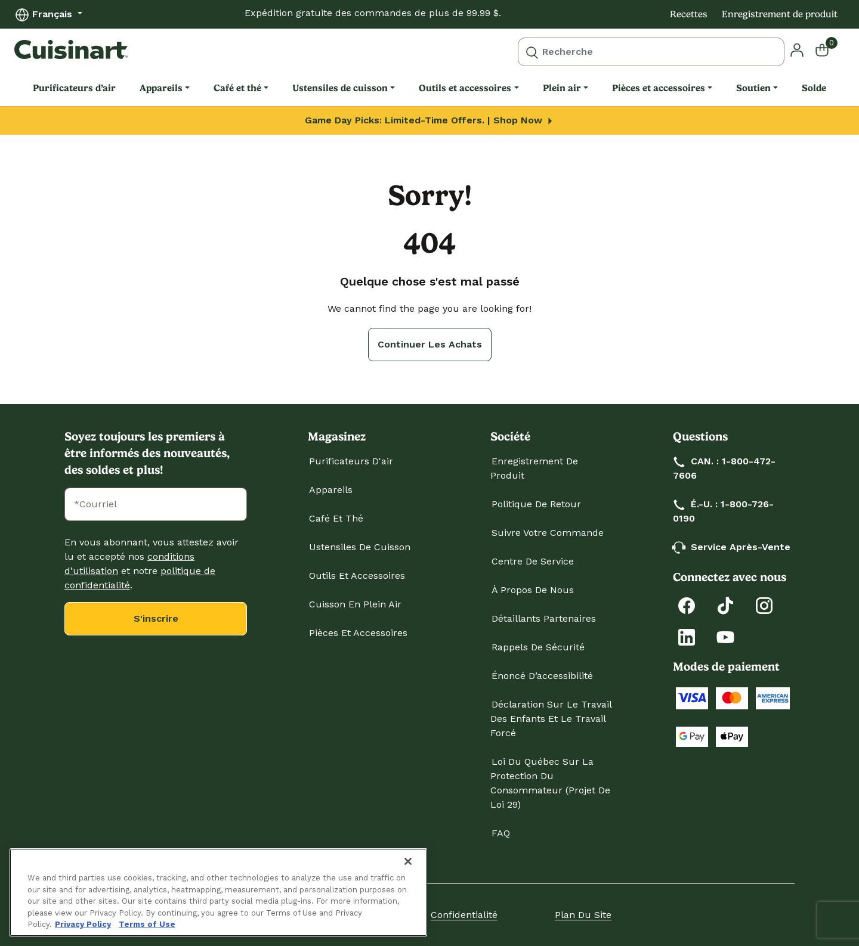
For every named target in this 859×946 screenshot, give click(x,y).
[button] (797, 49)
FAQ (501, 833)
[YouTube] (725, 636)
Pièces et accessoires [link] (658, 88)
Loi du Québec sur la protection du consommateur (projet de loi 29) (550, 783)
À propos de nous (533, 589)
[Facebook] (687, 605)
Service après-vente (732, 547)
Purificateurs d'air (351, 461)
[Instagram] (764, 605)
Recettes (688, 14)
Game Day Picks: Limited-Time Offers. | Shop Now (430, 120)
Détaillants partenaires (544, 618)
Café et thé (336, 518)
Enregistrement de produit (780, 14)
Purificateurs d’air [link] (74, 88)
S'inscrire (156, 618)
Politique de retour (536, 504)
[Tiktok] (725, 605)
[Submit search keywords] (532, 52)
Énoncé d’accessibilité (542, 675)
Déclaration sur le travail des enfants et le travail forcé (550, 719)
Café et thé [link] (237, 88)
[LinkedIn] (687, 636)
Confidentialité (464, 914)
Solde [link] (814, 88)
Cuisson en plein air (355, 604)
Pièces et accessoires (358, 632)
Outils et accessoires (357, 575)
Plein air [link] (562, 88)
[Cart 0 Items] (829, 49)
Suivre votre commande (548, 532)
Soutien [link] (753, 88)
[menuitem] (74, 88)
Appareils (331, 489)
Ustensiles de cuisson (359, 547)
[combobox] (651, 52)
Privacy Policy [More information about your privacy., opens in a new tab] (83, 924)
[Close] (408, 861)
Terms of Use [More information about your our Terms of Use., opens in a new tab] (147, 924)
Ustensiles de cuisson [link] (340, 88)
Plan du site (583, 914)
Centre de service (533, 561)
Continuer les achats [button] (430, 344)
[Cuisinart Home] (71, 49)
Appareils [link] (161, 88)
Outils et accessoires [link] (465, 88)
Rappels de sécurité (538, 647)
